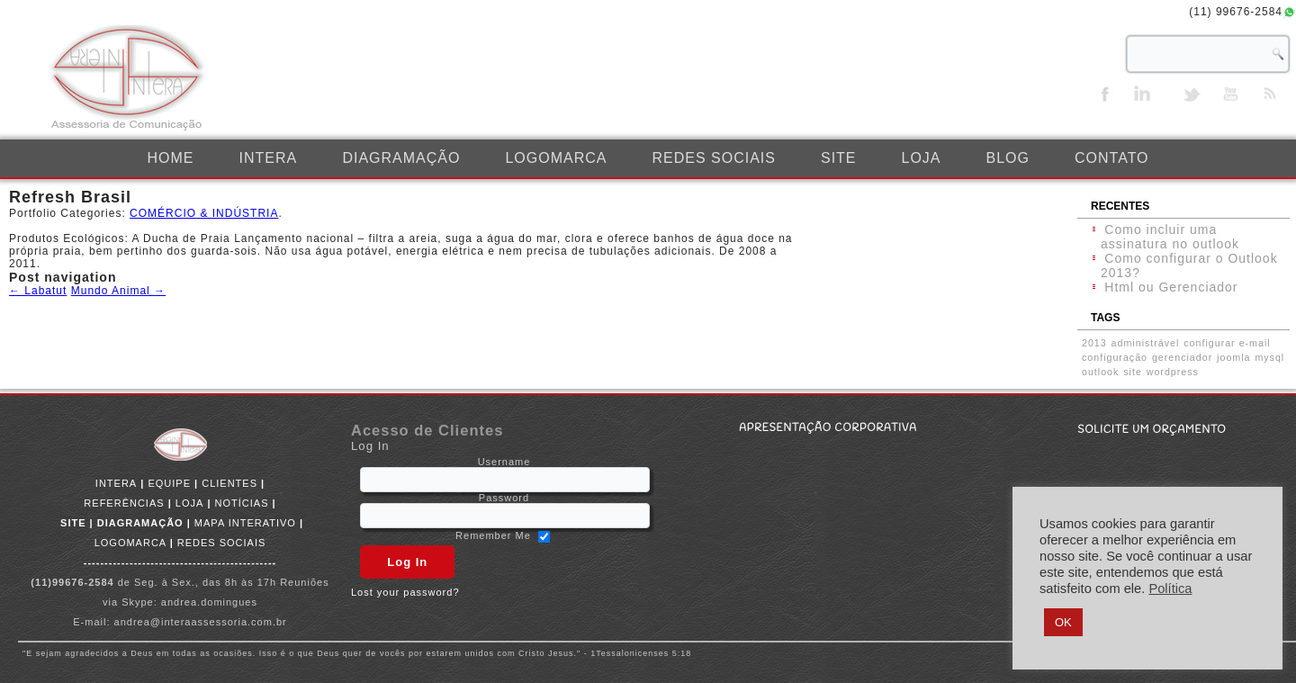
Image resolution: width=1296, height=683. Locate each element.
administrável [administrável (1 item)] (1146, 342)
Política (1170, 588)
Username (504, 461)
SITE (839, 158)
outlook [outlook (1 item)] (1100, 371)
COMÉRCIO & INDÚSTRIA (204, 213)
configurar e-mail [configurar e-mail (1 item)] (1227, 342)
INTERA (268, 158)
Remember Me (493, 535)
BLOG (1007, 158)
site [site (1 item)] (1132, 371)
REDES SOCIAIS (713, 158)
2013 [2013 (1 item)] (1094, 342)
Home (171, 158)
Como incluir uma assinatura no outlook (1170, 236)
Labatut (38, 290)
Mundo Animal (118, 290)
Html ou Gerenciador (1171, 287)
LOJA (920, 158)
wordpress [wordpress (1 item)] (1173, 371)
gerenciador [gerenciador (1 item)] (1182, 357)
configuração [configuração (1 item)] (1115, 357)
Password (504, 497)
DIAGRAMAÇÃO (401, 158)
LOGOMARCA (556, 158)
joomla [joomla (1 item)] (1233, 357)
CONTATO (1112, 158)
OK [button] (1063, 622)
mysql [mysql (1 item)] (1269, 357)
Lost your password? (405, 592)
